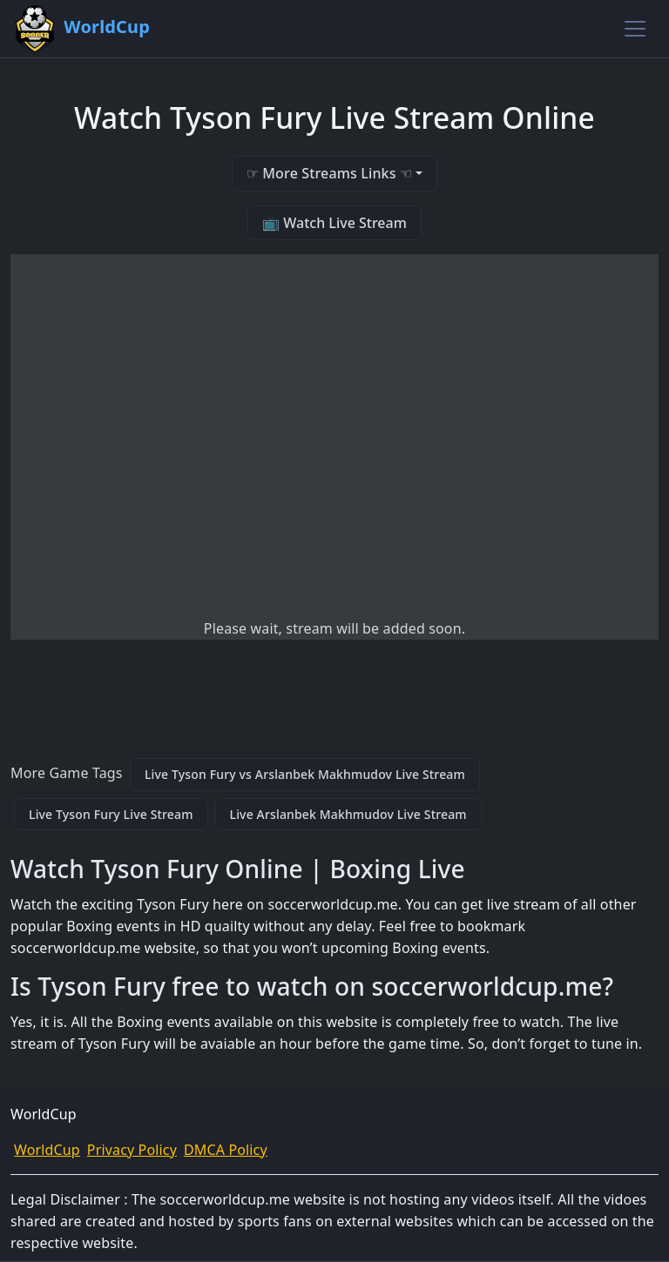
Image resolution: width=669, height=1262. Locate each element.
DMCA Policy (225, 1149)
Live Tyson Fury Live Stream (111, 814)
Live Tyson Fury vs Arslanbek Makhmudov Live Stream (305, 774)
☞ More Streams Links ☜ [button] (329, 173)
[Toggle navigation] (635, 28)
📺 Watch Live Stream (334, 222)
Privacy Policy (132, 1149)
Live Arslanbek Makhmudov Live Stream (348, 814)
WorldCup (47, 1149)
